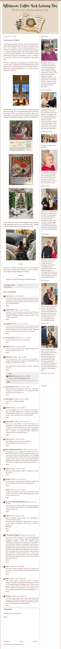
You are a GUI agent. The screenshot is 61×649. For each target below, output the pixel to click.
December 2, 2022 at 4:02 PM (21, 422)
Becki (7, 579)
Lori (7, 296)
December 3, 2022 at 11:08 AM (18, 479)
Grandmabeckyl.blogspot (12, 535)
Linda (7, 469)
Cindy (7, 490)
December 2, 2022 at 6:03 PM (16, 439)
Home (21, 641)
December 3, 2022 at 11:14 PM (16, 566)
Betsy (7, 516)
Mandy (8, 479)
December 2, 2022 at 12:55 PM (17, 346)
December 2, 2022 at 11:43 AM (23, 338)
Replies (10, 374)
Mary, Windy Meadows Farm (13, 449)
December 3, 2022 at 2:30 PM (27, 535)
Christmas (8, 287)
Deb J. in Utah (9, 310)
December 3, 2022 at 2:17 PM (16, 516)
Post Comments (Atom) (17, 644)
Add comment (8, 609)
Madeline (8, 324)
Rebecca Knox (9, 422)
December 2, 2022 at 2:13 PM (21, 387)
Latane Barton (9, 387)
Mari (7, 439)
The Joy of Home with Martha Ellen (15, 502)
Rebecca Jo (8, 357)
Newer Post (7, 641)
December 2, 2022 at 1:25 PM (19, 357)
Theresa (8, 596)
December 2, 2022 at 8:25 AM (21, 310)
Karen (7, 346)
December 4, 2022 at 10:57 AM (17, 579)
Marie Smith (9, 399)
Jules (7, 566)
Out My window (10, 338)
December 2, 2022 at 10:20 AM (19, 324)
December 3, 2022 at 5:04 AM (17, 469)
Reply (7, 305)
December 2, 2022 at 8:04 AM (16, 296)
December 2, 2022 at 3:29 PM (17, 408)
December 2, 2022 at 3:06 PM (20, 399)
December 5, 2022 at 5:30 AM (18, 596)
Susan (7, 408)
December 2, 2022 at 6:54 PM (29, 449)
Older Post (35, 641)
